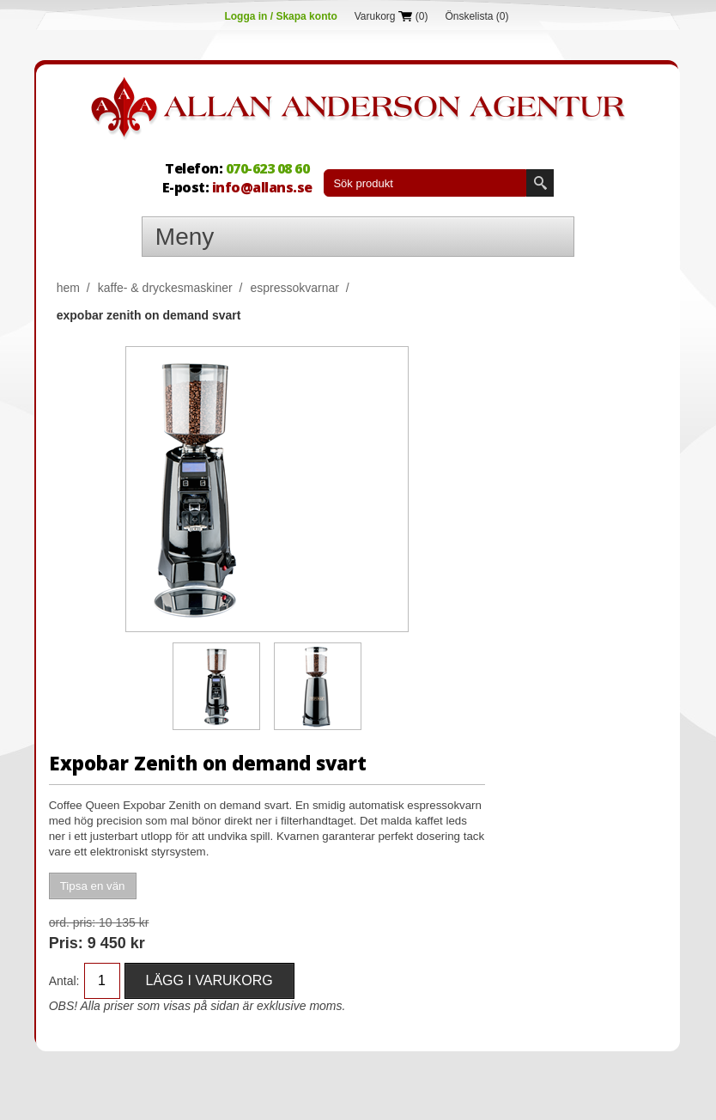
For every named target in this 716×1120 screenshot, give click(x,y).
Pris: (66, 943)
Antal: (64, 981)
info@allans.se (262, 187)
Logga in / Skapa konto (280, 16)
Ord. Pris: (72, 922)
